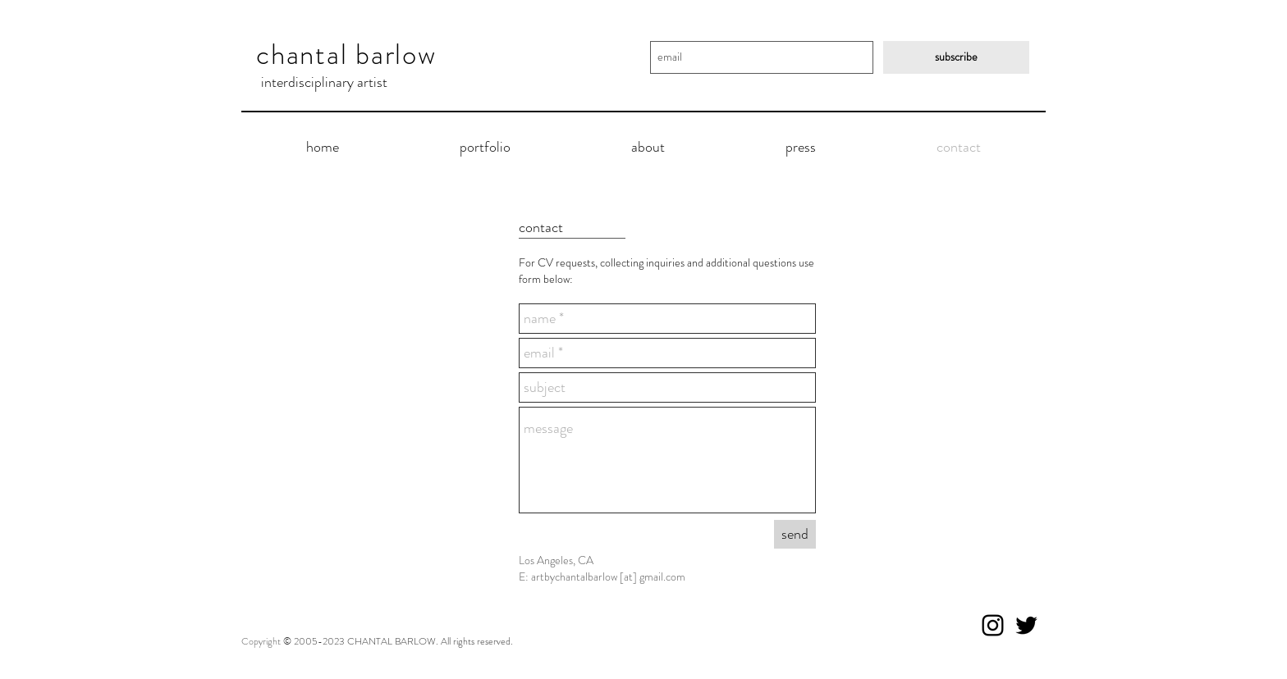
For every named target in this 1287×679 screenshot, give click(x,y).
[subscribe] (956, 57)
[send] (795, 534)
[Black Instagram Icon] (992, 625)
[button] (484, 147)
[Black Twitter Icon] (1026, 625)
